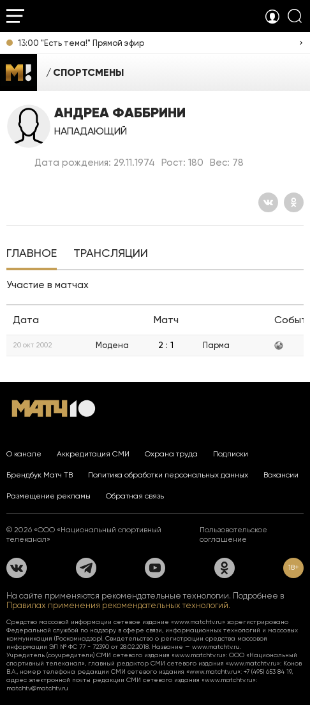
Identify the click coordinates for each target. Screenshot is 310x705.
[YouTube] (155, 568)
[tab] (31, 254)
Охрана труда (171, 453)
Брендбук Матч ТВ (39, 474)
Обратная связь (135, 495)
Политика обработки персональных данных (168, 474)
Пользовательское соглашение (233, 534)
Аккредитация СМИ (93, 453)
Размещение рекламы (48, 495)
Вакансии (281, 474)
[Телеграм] (86, 568)
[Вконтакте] (268, 202)
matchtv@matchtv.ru (37, 688)
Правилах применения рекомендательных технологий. (118, 605)
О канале (23, 453)
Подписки (230, 453)
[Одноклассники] (294, 202)
